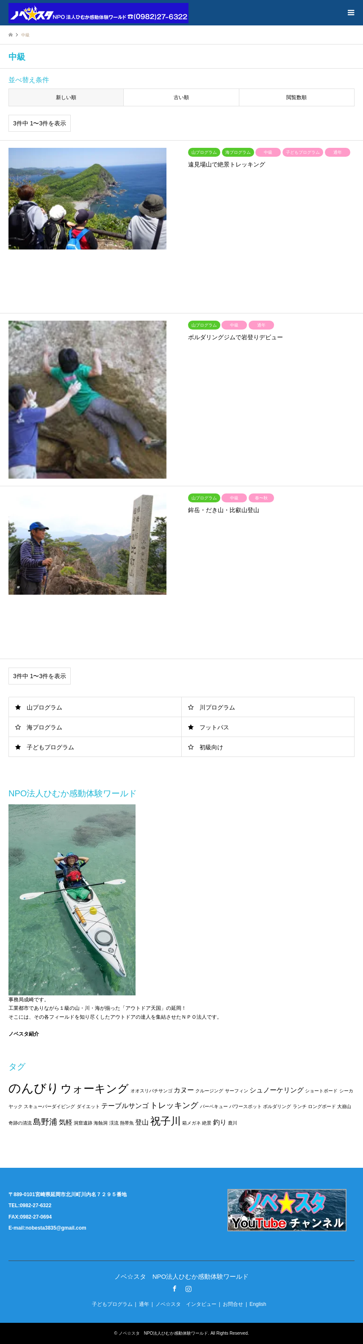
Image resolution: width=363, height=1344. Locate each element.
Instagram (188, 1288)
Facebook (174, 1288)
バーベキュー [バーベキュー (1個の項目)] (214, 1106)
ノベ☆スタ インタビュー (185, 1304)
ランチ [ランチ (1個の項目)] (300, 1106)
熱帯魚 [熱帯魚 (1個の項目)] (127, 1122)
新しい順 (66, 97)
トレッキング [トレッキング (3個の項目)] (174, 1105)
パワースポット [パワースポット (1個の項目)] (245, 1106)
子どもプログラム (50, 747)
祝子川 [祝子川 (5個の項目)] (165, 1121)
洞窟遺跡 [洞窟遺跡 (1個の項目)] (83, 1122)
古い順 (181, 97)
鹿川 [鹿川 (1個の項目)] (232, 1122)
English (257, 1304)
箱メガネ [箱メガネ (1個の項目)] (191, 1122)
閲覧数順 (296, 97)
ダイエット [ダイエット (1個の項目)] (88, 1106)
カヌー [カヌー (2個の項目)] (184, 1090)
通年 (144, 1304)
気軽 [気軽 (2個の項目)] (65, 1122)
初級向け (211, 747)
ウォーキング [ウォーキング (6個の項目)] (95, 1088)
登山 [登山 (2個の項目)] (142, 1122)
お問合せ (233, 1304)
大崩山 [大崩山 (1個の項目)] (344, 1106)
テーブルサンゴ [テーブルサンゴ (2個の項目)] (125, 1105)
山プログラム (44, 707)
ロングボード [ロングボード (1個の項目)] (322, 1106)
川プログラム (217, 707)
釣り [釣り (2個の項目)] (220, 1122)
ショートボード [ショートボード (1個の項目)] (321, 1090)
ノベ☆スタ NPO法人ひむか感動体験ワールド (181, 1276)
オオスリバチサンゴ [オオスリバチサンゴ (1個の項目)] (151, 1090)
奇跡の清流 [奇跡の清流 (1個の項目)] (20, 1122)
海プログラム (44, 727)
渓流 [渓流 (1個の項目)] (114, 1122)
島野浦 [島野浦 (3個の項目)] (45, 1121)
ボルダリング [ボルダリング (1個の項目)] (277, 1106)
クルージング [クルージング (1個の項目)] (209, 1090)
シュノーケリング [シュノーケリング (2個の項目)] (276, 1090)
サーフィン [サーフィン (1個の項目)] (236, 1090)
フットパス (214, 727)
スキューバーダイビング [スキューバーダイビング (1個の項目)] (49, 1106)
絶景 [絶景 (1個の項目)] (206, 1122)
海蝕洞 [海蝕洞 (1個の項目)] (101, 1122)
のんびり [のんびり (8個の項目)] (33, 1088)
